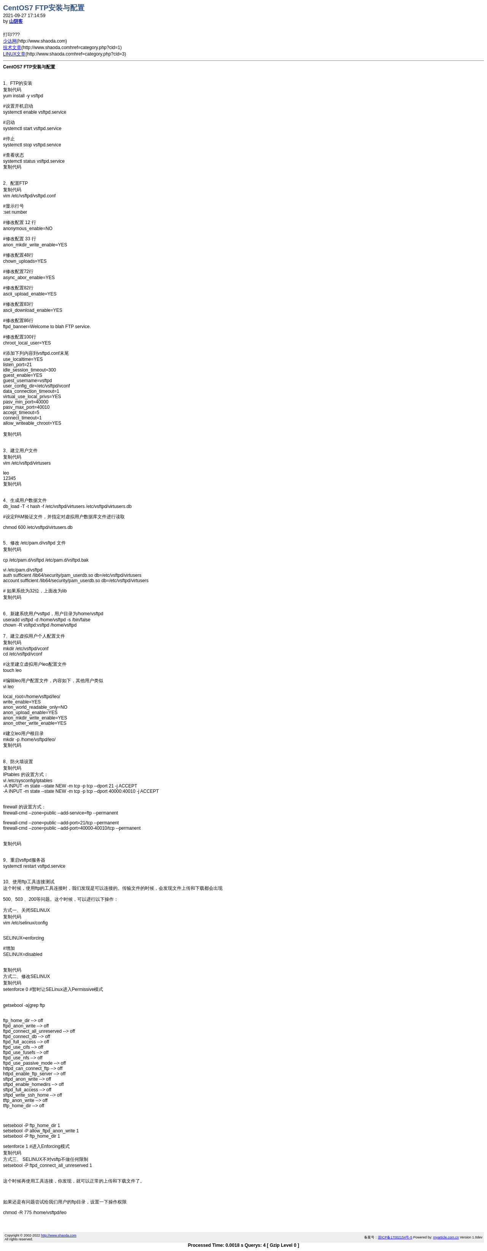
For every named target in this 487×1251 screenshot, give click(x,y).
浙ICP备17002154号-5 (395, 1237)
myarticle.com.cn (446, 1237)
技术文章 (12, 47)
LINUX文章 (14, 54)
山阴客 (16, 21)
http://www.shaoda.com (58, 1235)
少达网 (10, 41)
